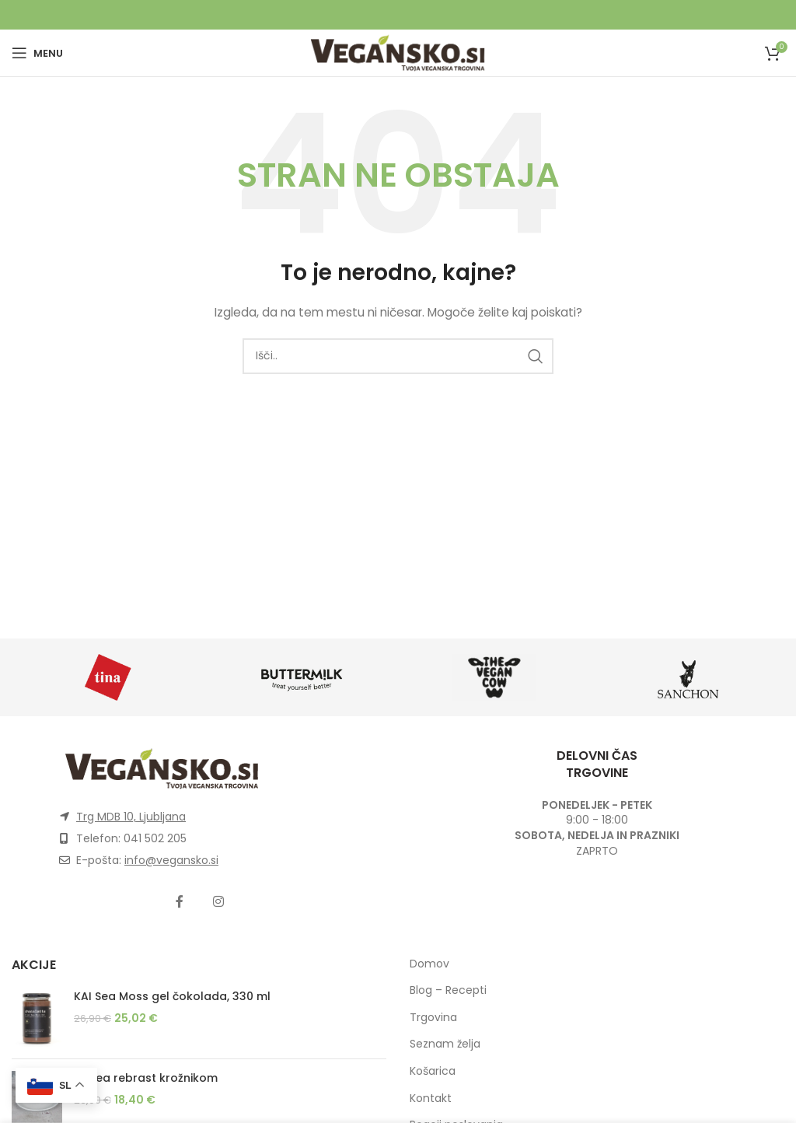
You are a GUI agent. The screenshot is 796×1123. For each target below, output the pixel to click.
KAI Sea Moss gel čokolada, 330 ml (172, 996)
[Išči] (398, 356)
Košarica (433, 1071)
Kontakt (431, 1098)
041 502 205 (155, 838)
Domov (429, 963)
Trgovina (433, 1017)
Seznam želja (445, 1043)
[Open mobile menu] (37, 52)
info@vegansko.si (171, 860)
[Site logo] (398, 52)
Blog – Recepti (448, 990)
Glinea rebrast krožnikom (146, 1078)
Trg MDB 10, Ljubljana (131, 816)
